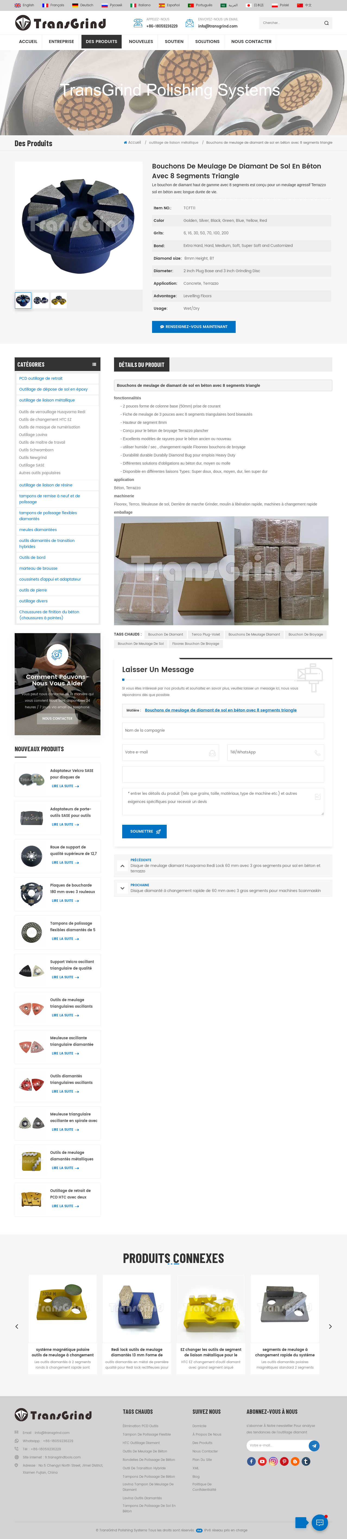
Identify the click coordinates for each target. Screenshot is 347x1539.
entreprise (61, 43)
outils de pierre (33, 590)
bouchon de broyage (306, 634)
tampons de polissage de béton (149, 1476)
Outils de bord (32, 557)
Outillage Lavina (33, 435)
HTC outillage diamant (141, 1443)
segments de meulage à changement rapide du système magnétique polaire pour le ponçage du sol (285, 1352)
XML (196, 1468)
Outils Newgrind (33, 458)
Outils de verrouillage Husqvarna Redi (52, 412)
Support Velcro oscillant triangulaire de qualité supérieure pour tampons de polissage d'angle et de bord (73, 965)
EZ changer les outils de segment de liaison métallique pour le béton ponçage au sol (211, 1352)
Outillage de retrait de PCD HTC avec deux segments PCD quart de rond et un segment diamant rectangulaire (72, 1194)
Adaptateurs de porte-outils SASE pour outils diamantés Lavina (71, 813)
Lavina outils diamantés (142, 1498)
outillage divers (33, 601)
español (169, 5)
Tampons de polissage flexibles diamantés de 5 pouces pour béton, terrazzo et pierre (72, 927)
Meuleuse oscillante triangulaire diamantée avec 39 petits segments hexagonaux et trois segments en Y (72, 1041)
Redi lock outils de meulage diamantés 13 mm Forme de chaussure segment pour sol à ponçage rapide (137, 1352)
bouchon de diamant (165, 634)
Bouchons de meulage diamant (254, 634)
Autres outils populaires (40, 473)
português (200, 5)
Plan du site (202, 1460)
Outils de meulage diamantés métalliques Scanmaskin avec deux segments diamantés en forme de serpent (72, 1156)
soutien (174, 43)
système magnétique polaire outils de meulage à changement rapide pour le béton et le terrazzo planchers (63, 1352)
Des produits (101, 43)
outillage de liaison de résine (45, 485)
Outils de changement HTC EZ (45, 420)
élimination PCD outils (140, 1426)
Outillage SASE (32, 465)
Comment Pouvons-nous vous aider (57, 680)
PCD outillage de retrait (40, 378)
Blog (196, 1476)
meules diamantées (38, 530)
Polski (280, 5)
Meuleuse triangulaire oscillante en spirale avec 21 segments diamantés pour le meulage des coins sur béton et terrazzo (73, 1118)
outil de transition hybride (144, 1468)
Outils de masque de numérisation (49, 427)
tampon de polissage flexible (147, 1434)
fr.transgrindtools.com (63, 1457)
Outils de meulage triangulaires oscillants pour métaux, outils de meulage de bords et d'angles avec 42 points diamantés (72, 1003)
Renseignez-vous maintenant (194, 327)
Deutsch (82, 5)
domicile (199, 1426)
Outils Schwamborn (36, 450)
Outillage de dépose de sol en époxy (53, 389)
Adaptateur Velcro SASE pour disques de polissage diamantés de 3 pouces (72, 774)
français (53, 5)
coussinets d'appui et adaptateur (50, 579)
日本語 (255, 5)
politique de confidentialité (204, 1487)
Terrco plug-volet (206, 634)
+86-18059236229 (162, 27)
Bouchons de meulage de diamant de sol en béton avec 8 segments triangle (221, 710)
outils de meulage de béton (145, 1451)
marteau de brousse (38, 568)
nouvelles (141, 43)
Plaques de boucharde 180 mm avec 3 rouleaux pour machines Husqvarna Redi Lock (72, 889)
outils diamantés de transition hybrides (47, 544)
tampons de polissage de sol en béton (149, 1508)
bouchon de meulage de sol (141, 643)
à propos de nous (207, 1434)
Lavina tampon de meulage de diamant (148, 1487)
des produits (202, 1443)
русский (112, 5)
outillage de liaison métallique (47, 400)
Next (330, 1326)
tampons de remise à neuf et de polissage (49, 499)
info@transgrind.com (218, 27)
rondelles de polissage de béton (149, 1460)
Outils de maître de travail (42, 443)
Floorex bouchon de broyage (195, 643)
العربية (229, 5)
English (24, 5)
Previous (16, 1326)
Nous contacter (251, 43)
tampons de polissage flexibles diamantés (48, 516)
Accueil (28, 43)
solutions (207, 43)
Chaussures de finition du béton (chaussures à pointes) (49, 615)
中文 (304, 5)
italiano (140, 5)
